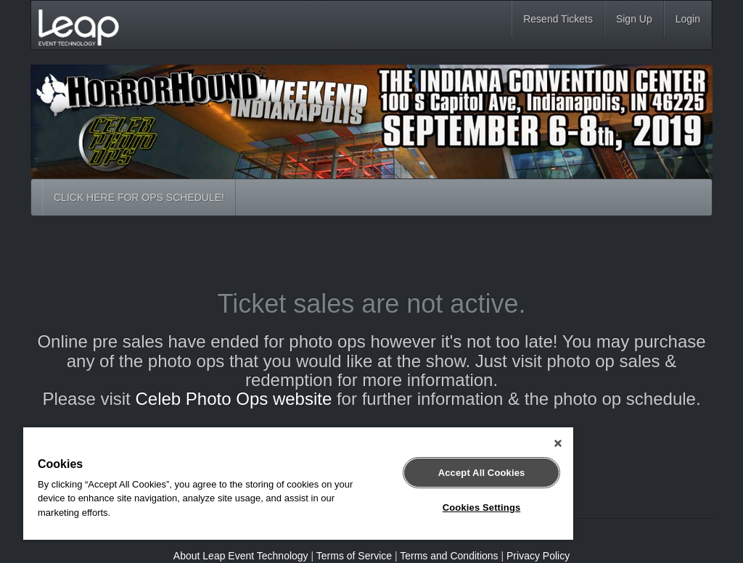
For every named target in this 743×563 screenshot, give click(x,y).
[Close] (558, 443)
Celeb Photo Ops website (233, 398)
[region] (298, 483)
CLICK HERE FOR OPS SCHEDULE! (139, 197)
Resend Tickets (558, 19)
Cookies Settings (482, 507)
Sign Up (634, 19)
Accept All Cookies (481, 472)
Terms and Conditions (449, 556)
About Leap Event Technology (240, 556)
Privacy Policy (538, 556)
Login (688, 19)
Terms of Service (354, 556)
